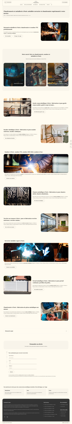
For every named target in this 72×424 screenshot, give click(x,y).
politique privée (21, 375)
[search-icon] (51, 4)
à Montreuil (15, 414)
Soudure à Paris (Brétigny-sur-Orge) (49, 416)
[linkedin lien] (5, 417)
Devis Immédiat (64, 2)
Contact (48, 4)
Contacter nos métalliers (10, 267)
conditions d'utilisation (31, 375)
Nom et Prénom (11, 355)
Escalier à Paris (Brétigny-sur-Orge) (49, 406)
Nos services (35, 4)
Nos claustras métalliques (38, 200)
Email (10, 360)
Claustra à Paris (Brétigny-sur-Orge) (49, 408)
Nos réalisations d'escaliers (10, 138)
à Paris (38, 412)
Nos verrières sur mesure (9, 227)
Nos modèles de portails (38, 289)
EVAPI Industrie (9, 422)
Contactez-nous (63, 413)
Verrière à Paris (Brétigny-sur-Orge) (49, 410)
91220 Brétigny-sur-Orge (64, 404)
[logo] (36, 2)
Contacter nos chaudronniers (10, 315)
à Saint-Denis (11, 414)
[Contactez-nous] (71, 144)
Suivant (11, 371)
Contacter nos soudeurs (10, 178)
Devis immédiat (8, 36)
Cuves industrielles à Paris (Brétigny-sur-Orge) (50, 414)
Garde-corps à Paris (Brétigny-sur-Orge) (49, 404)
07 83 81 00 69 (7, 2)
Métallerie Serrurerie (28, 4)
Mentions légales (63, 415)
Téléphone (10, 365)
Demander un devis (63, 412)
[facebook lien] (7, 417)
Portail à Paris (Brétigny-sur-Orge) (49, 412)
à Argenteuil (18, 414)
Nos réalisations (42, 4)
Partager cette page (17, 36)
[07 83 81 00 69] (71, 147)
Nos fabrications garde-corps (39, 111)
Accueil (21, 4)
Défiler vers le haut (66, 422)
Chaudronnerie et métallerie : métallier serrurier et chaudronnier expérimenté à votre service (17, 15)
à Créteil (25, 414)
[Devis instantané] (71, 141)
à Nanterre (22, 414)
